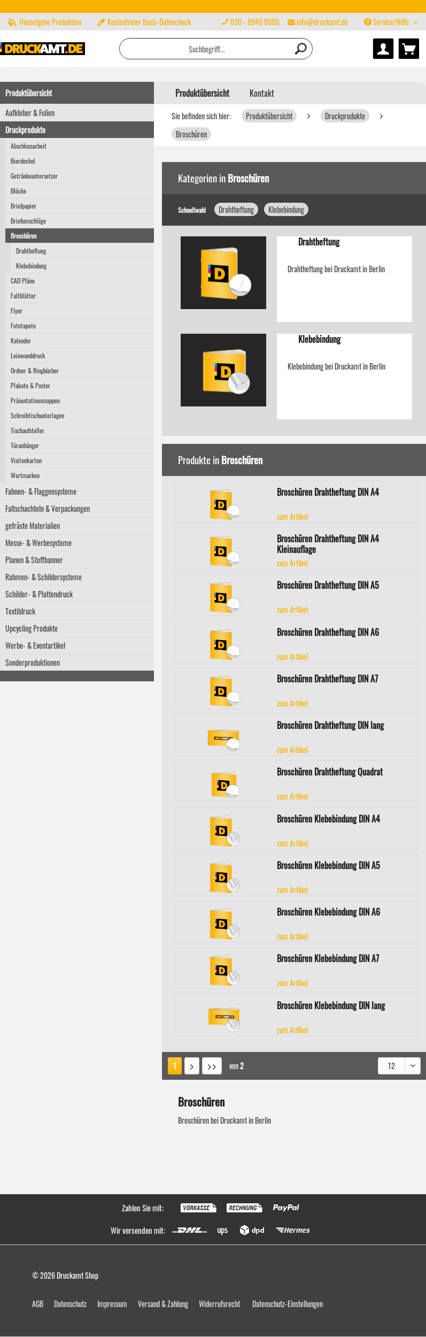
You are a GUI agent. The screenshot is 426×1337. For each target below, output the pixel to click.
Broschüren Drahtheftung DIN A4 (328, 492)
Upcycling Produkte (31, 628)
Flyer (16, 310)
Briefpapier (23, 205)
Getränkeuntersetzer (34, 175)
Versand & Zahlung (163, 1303)
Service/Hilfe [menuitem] (387, 21)
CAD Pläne (23, 280)
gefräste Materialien (32, 525)
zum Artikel (292, 516)
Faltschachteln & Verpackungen (47, 508)
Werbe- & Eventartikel (35, 645)
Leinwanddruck (28, 355)
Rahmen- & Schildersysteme (43, 576)
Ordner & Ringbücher (35, 370)
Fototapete (23, 325)
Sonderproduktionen (32, 662)
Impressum (112, 1303)
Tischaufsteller (27, 430)
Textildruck (20, 611)
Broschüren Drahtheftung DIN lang (330, 726)
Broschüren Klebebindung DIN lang (331, 1006)
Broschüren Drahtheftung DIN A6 (328, 633)
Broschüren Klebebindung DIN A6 (328, 912)
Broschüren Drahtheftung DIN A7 (327, 679)
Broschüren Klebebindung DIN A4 (328, 819)
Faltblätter (23, 295)
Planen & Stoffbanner (34, 559)
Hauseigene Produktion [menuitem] (44, 21)
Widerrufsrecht (219, 1303)
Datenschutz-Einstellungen (287, 1303)
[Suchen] (301, 48)
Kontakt (262, 93)
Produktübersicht (28, 92)
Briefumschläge (28, 220)
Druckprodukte (25, 129)
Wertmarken (25, 475)
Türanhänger (25, 445)
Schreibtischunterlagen (37, 415)
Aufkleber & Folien (30, 112)
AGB (37, 1303)
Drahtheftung (31, 250)
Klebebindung (31, 265)
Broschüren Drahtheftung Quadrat (330, 772)
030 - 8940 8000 (254, 21)
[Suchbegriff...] (216, 48)
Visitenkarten (26, 460)
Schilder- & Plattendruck (39, 594)
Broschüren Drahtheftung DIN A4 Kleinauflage (328, 544)
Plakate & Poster (30, 385)
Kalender (21, 340)
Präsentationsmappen (35, 400)
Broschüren (23, 235)
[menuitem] (284, 21)
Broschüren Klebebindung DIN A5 (328, 866)
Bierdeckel (23, 160)
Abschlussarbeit (29, 145)
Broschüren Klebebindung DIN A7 (328, 959)
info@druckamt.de (322, 21)
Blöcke (18, 190)
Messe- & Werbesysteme (38, 542)
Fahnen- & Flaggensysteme (40, 491)
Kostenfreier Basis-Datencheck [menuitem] (144, 21)
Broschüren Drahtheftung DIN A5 (328, 585)
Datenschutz (70, 1303)
